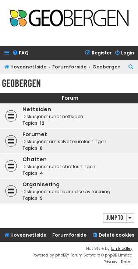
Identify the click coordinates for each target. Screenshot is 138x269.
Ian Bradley (121, 248)
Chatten (34, 159)
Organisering (41, 184)
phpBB (61, 255)
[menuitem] (20, 53)
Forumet (34, 134)
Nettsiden (36, 109)
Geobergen (21, 83)
